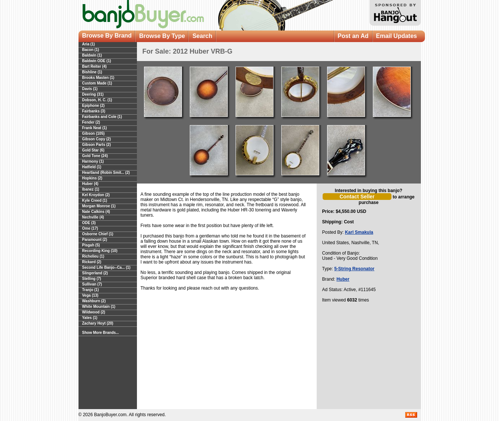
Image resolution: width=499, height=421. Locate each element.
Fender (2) (91, 122)
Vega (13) (90, 295)
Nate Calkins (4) (96, 212)
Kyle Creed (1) (94, 200)
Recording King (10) (100, 251)
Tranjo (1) (90, 290)
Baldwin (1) (92, 55)
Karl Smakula (359, 232)
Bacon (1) (90, 50)
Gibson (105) (93, 133)
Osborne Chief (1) (97, 234)
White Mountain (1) (98, 306)
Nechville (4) (93, 217)
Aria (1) (88, 44)
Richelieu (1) (93, 256)
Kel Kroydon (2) (96, 195)
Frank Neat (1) (94, 128)
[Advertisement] (368, 358)
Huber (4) (90, 184)
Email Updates (396, 36)
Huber (342, 279)
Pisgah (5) (91, 245)
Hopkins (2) (92, 178)
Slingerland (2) (95, 273)
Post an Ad (353, 36)
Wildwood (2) (93, 312)
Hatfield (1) (92, 167)
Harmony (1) (93, 161)
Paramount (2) (94, 239)
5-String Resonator (354, 268)
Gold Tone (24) (95, 156)
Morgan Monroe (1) (99, 206)
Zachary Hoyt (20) (97, 323)
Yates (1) (89, 318)
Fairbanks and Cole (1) (102, 117)
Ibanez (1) (90, 189)
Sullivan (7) (92, 284)
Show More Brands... (100, 333)
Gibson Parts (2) (96, 145)
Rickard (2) (92, 262)
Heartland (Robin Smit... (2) (106, 172)
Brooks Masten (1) (98, 78)
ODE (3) (89, 223)
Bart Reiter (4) (94, 66)
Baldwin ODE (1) (96, 61)
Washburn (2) (94, 301)
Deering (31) (93, 94)
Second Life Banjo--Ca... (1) (106, 267)
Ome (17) (90, 228)
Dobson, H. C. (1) (97, 100)
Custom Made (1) (97, 83)
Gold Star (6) (93, 150)
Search (202, 36)
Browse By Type (162, 36)
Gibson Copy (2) (96, 139)
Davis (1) (90, 89)
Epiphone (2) (93, 105)
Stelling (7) (91, 279)
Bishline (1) (92, 72)
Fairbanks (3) (93, 111)
